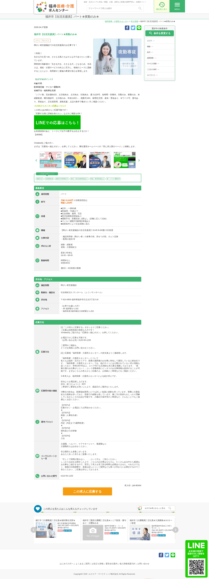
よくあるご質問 (82, 564)
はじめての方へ (67, 564)
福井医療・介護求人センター (117, 21)
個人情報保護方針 (127, 564)
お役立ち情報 (97, 564)
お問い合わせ (143, 564)
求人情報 (134, 21)
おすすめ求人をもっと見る (155, 508)
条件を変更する (159, 33)
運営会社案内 (111, 564)
